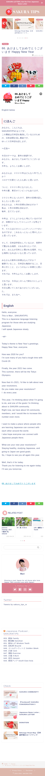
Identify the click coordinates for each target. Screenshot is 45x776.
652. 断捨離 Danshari (13, 641)
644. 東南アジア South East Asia (18, 661)
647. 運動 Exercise (12, 653)
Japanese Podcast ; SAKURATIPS (16, 632)
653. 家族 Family (11, 638)
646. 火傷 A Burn (11, 656)
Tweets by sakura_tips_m (15, 604)
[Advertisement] (22, 618)
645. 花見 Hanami (12, 658)
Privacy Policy (17, 770)
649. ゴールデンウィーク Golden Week (21, 648)
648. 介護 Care (10, 651)
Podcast (5, 44)
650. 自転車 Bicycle (12, 646)
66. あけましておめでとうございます (19, 483)
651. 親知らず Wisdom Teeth (17, 643)
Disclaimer (29, 770)
